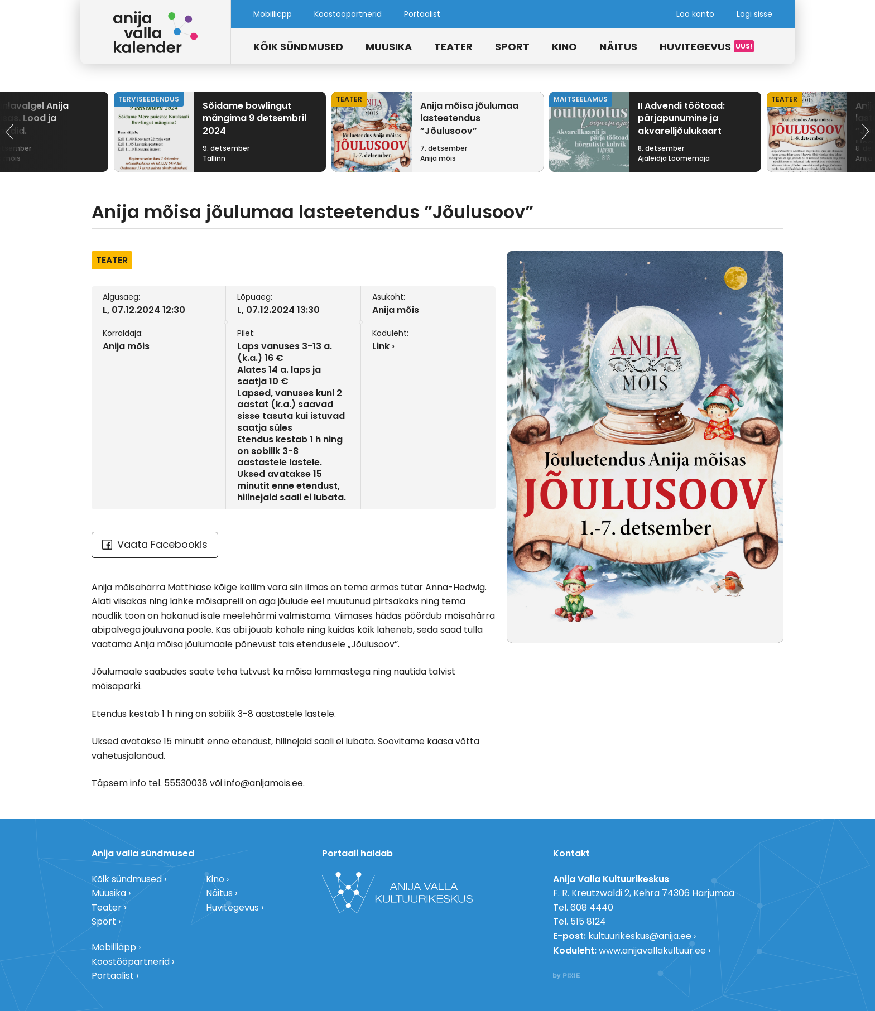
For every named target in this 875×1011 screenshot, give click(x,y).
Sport (512, 47)
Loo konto (695, 14)
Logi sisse (754, 14)
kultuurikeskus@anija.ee (639, 936)
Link (381, 346)
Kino (564, 47)
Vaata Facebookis (155, 544)
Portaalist (422, 14)
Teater (453, 47)
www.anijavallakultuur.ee (652, 950)
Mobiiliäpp (272, 14)
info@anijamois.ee (263, 783)
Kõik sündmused (298, 47)
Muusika (389, 47)
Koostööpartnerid (348, 14)
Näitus (618, 47)
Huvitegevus (695, 47)
